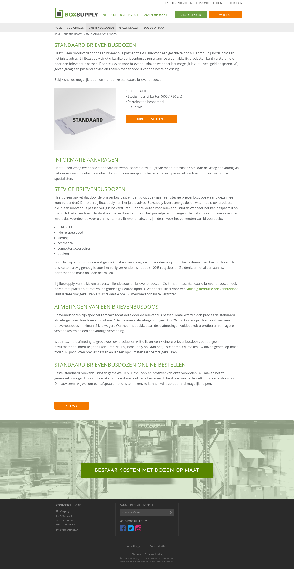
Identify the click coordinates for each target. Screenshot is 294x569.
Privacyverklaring (153, 554)
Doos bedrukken (158, 546)
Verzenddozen (128, 27)
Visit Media (157, 561)
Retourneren (234, 2)
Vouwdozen (75, 27)
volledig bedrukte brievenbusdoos (212, 289)
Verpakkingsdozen (136, 546)
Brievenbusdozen (101, 27)
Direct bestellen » (151, 119)
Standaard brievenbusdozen (101, 34)
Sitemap (169, 561)
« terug (72, 405)
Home (58, 27)
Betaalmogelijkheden (209, 2)
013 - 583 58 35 (65, 524)
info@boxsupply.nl (67, 530)
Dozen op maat (155, 27)
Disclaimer (137, 554)
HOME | (59, 34)
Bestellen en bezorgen (178, 2)
